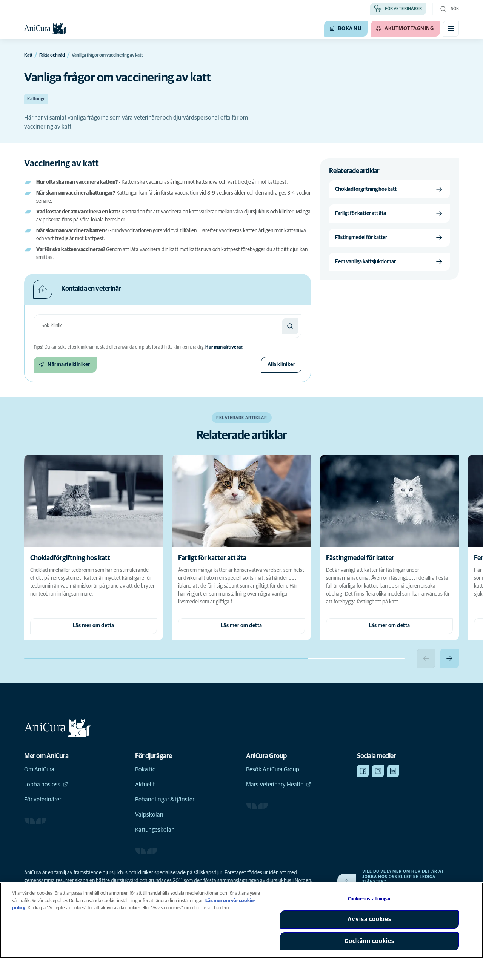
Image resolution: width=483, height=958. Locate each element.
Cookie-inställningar (369, 899)
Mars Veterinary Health (278, 784)
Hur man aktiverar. (224, 347)
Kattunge (36, 99)
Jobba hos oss (46, 784)
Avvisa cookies (369, 919)
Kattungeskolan (155, 830)
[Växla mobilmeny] (451, 29)
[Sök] (290, 326)
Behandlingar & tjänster (164, 800)
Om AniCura (39, 769)
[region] (241, 920)
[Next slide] (449, 658)
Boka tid (145, 769)
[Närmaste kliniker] (65, 365)
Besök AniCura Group (272, 769)
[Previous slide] (426, 658)
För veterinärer (42, 800)
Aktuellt (145, 784)
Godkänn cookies (369, 941)
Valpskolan (149, 815)
